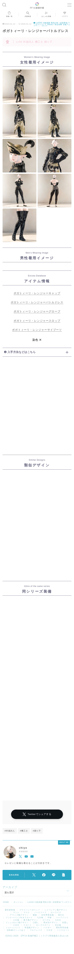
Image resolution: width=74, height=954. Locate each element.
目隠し (65, 922)
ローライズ (56, 912)
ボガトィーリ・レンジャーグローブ (37, 311)
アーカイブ (10, 887)
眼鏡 (35, 915)
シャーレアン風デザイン (55, 910)
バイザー (47, 928)
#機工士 (24, 831)
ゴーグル (46, 920)
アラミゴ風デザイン (19, 915)
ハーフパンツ (62, 917)
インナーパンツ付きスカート (19, 917)
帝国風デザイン (31, 928)
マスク (26, 912)
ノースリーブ (40, 912)
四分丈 (61, 915)
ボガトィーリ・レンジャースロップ (37, 320)
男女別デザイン (50, 922)
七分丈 (58, 920)
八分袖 (16, 920)
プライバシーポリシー (29, 910)
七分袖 (40, 917)
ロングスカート (43, 925)
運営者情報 (10, 910)
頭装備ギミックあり (16, 930)
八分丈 (16, 925)
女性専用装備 (47, 915)
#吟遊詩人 (10, 831)
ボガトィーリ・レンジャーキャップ (37, 293)
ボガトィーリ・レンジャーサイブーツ (37, 329)
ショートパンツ (13, 928)
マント (16, 912)
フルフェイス (36, 930)
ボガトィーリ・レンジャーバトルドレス (37, 302)
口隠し (36, 922)
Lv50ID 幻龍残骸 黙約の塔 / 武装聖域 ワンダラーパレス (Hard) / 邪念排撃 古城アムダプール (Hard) (52, 24)
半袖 (49, 917)
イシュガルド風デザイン (17, 922)
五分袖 (58, 925)
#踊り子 (37, 831)
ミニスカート (63, 930)
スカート (27, 925)
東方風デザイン (30, 920)
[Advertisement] (37, 408)
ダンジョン (18, 902)
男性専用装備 (62, 928)
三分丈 (49, 930)
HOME (6, 902)
